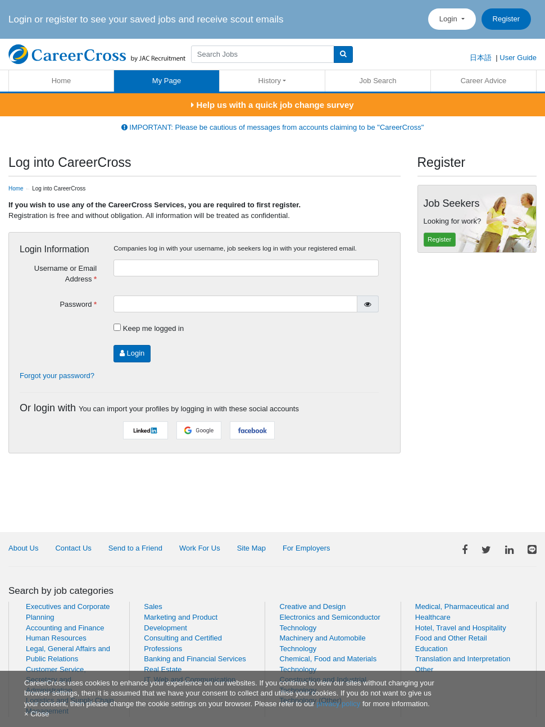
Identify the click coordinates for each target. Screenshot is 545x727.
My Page (166, 80)
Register (506, 19)
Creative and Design (313, 606)
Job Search (378, 80)
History (269, 80)
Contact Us (73, 548)
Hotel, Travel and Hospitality (460, 628)
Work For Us (199, 548)
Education (431, 648)
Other (424, 669)
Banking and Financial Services (195, 659)
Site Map (251, 548)
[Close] (36, 714)
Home (61, 80)
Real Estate (162, 669)
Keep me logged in (153, 328)
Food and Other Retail (451, 638)
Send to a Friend (135, 548)
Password (76, 304)
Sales (153, 606)
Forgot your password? (57, 375)
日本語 (481, 57)
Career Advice (484, 80)
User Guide (518, 57)
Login (449, 19)
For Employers (306, 548)
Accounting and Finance (65, 628)
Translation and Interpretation (462, 659)
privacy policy (338, 703)
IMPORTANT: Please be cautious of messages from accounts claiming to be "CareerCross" (272, 127)
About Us (23, 548)
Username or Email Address (65, 273)
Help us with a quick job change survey (272, 105)
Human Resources (56, 638)
